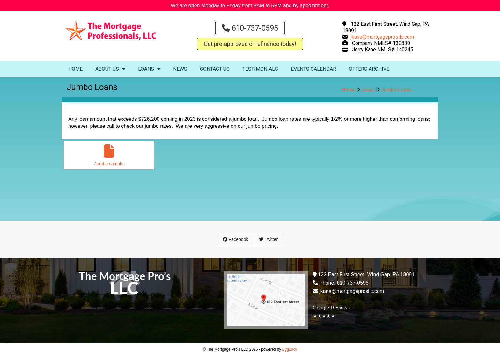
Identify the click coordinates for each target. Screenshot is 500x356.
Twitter (268, 239)
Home (75, 69)
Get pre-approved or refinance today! (250, 43)
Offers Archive (369, 69)
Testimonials (260, 69)
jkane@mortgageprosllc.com (382, 37)
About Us (110, 69)
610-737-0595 (250, 28)
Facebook (235, 239)
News (180, 69)
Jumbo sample (109, 155)
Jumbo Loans (396, 89)
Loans (149, 69)
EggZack (289, 349)
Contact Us (215, 69)
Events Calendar (313, 69)
